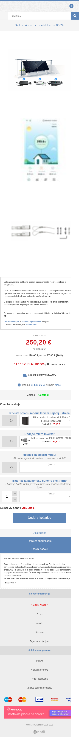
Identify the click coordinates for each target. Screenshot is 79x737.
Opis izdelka (39, 533)
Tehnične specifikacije (39, 541)
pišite (58, 385)
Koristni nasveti (39, 549)
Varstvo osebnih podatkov (39, 687)
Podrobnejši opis (11, 322)
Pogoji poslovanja (39, 679)
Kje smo (40, 632)
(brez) (51, 464)
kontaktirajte (31, 325)
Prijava (4, 6)
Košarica (75, 6)
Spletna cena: (39, 335)
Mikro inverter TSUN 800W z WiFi (51, 438)
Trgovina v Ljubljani (39, 641)
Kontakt (39, 623)
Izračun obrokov (58, 364)
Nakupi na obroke (39, 670)
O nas (39, 614)
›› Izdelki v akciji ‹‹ (39, 604)
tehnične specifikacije (31, 322)
